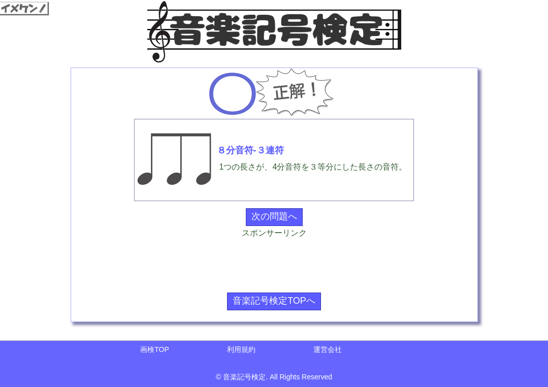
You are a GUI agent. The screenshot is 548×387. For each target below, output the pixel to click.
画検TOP (154, 349)
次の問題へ (274, 216)
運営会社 (327, 349)
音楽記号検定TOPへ (274, 301)
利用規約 (241, 349)
